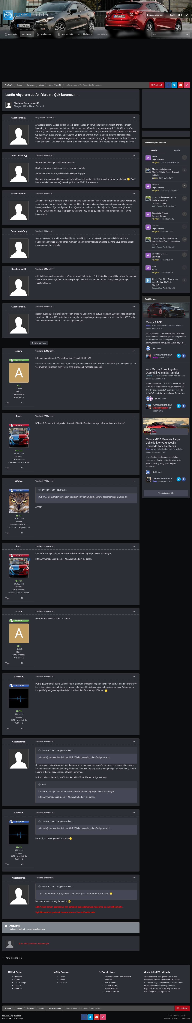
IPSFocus (17, 1016)
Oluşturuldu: (45, 118)
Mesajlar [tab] (154, 150)
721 (19, 516)
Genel (62, 977)
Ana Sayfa (12, 34)
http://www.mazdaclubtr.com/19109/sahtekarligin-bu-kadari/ (63, 559)
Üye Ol (172, 15)
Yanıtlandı (44, 155)
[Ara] (167, 34)
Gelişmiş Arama (112, 991)
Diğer (103, 34)
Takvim (17, 985)
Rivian (154, 156)
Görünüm (6, 1018)
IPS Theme (6, 1016)
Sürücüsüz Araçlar (160, 213)
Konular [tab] (177, 150)
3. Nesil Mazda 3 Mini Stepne (164, 238)
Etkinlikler (86, 34)
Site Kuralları (110, 982)
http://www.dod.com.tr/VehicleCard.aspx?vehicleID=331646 (63, 358)
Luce (154, 266)
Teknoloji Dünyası (159, 216)
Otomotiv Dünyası (159, 203)
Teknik (62, 980)
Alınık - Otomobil (36, 106)
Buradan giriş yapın (156, 15)
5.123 (18, 450)
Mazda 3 (155, 285)
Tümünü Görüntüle (166, 493)
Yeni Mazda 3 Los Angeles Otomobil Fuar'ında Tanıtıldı (162, 371)
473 (19, 711)
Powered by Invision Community (177, 1018)
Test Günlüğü (67, 34)
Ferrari (154, 269)
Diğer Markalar (158, 159)
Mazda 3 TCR (154, 322)
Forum (28, 34)
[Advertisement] (96, 60)
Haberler (18, 977)
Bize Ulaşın (18, 1018)
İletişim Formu (111, 985)
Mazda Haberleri (158, 325)
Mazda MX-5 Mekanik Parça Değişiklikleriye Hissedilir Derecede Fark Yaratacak (163, 443)
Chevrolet (156, 257)
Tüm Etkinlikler (111, 988)
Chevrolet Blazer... (160, 254)
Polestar (155, 185)
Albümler (18, 988)
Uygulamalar (45, 34)
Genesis (155, 226)
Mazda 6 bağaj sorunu (161, 169)
